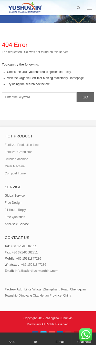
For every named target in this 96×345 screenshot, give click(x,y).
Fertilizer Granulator (18, 152)
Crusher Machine (16, 159)
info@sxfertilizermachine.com (36, 271)
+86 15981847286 (33, 264)
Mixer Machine (15, 166)
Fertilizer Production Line (22, 145)
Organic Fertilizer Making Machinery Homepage (51, 78)
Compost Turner (16, 173)
